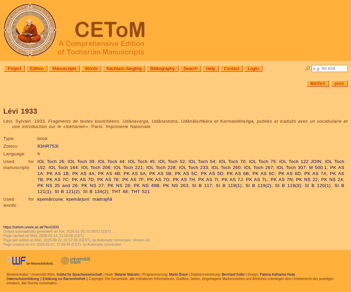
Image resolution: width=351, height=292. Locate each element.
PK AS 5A (135, 173)
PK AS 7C (58, 179)
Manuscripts (64, 68)
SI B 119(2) (258, 185)
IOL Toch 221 (128, 167)
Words (91, 68)
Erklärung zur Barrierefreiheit (64, 279)
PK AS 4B (109, 173)
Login (253, 68)
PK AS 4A (83, 173)
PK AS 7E (108, 179)
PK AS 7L (256, 179)
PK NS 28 (119, 185)
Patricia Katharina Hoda (277, 274)
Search (190, 68)
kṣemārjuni (77, 199)
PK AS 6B (238, 173)
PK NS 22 (307, 179)
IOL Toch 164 (63, 167)
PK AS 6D (289, 173)
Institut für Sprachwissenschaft (79, 274)
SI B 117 (202, 185)
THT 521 (140, 191)
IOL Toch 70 (232, 161)
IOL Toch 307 (291, 167)
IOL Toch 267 (258, 167)
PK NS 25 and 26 (57, 185)
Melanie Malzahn (127, 274)
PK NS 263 (175, 185)
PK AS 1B (58, 173)
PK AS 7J (232, 179)
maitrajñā (102, 199)
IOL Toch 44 (111, 161)
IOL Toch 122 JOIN (300, 161)
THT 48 (120, 191)
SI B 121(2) (67, 191)
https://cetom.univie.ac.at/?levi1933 (31, 227)
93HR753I (48, 146)
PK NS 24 (332, 179)
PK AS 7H (184, 179)
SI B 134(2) (96, 191)
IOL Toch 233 (193, 167)
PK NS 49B (147, 185)
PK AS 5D (212, 173)
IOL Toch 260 (226, 167)
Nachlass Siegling (124, 68)
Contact (231, 68)
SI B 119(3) (288, 185)
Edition (37, 68)
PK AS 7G (158, 179)
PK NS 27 (92, 185)
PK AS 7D (83, 179)
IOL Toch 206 (96, 167)
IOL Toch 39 (81, 161)
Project (14, 68)
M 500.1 (318, 167)
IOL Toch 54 (201, 161)
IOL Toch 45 (141, 161)
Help (210, 68)
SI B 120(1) (318, 185)
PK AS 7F (133, 179)
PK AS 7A (315, 173)
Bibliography (162, 68)
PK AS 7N (282, 179)
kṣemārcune (50, 199)
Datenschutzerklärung (23, 279)
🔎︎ (307, 68)
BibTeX (317, 83)
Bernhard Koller (233, 274)
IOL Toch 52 (171, 161)
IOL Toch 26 (50, 161)
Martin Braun (178, 274)
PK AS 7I (208, 179)
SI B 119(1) (229, 185)
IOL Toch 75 (262, 161)
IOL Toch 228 (161, 167)
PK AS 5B (160, 173)
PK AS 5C (186, 173)
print (339, 83)
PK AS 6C (263, 173)
